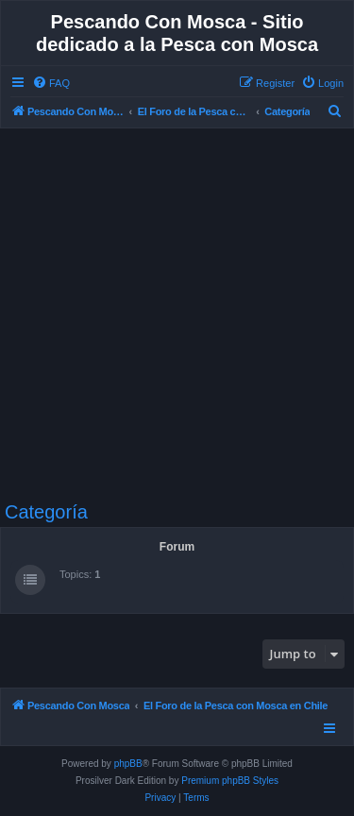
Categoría (46, 512)
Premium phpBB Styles (229, 780)
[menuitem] (51, 83)
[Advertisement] (177, 315)
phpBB (128, 763)
